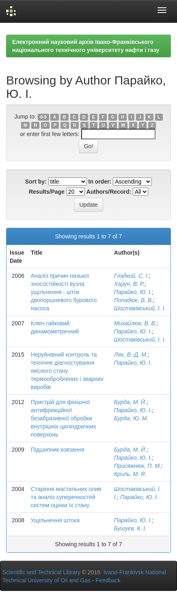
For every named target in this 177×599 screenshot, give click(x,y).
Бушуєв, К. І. (130, 528)
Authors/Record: (108, 191)
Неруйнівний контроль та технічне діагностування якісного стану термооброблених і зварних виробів (67, 370)
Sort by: (36, 181)
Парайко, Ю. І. (133, 292)
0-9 (43, 117)
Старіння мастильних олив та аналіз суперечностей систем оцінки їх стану (66, 497)
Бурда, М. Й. (130, 402)
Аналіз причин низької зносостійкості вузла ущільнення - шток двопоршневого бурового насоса (64, 291)
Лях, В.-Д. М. (131, 354)
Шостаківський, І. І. (140, 308)
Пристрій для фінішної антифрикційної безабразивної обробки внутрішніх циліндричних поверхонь (63, 418)
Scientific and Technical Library (41, 572)
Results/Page (47, 191)
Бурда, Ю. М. (131, 418)
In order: (100, 181)
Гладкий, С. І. (131, 275)
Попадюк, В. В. (133, 300)
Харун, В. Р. (129, 284)
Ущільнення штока (55, 520)
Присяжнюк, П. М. (137, 466)
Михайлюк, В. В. (135, 323)
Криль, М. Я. (130, 474)
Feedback (108, 580)
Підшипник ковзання (57, 449)
